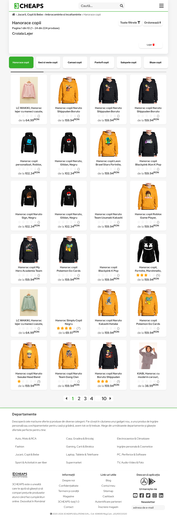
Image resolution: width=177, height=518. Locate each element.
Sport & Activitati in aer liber (31, 462)
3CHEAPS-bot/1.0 (68, 501)
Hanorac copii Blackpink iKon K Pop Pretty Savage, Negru (148, 164)
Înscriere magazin (108, 507)
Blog (108, 480)
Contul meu (108, 485)
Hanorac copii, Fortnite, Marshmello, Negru (148, 271)
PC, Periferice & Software (131, 454)
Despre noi (68, 480)
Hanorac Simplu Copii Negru (68, 322)
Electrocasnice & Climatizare (133, 438)
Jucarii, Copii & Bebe (27, 454)
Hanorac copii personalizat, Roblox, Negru (29, 164)
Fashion (19, 446)
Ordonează (152, 22)
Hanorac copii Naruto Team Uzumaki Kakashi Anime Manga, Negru (108, 217)
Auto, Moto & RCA (25, 438)
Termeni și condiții (68, 491)
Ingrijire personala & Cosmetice (135, 446)
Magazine (68, 496)
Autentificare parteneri (108, 501)
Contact (68, 507)
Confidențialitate (68, 485)
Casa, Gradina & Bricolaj (79, 438)
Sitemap (108, 491)
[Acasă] (14, 14)
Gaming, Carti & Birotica (80, 446)
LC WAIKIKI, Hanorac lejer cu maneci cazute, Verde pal (29, 324)
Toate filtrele (130, 22)
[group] (150, 44)
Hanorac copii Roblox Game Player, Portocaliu (148, 217)
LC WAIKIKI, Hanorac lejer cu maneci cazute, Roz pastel (29, 111)
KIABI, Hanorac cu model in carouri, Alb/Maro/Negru (148, 377)
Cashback (108, 496)
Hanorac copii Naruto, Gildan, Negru (68, 162)
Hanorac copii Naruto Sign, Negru (28, 215)
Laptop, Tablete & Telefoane (82, 454)
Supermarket (74, 462)
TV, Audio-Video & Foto (130, 462)
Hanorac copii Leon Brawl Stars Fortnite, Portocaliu (108, 164)
